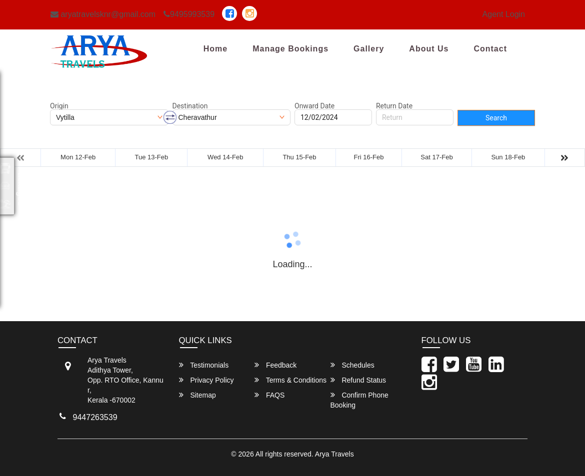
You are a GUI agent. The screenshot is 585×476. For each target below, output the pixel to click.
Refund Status (358, 380)
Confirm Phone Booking (359, 400)
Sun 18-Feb (508, 157)
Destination (190, 105)
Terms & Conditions (290, 380)
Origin (59, 105)
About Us (428, 48)
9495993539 (189, 14)
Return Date (394, 105)
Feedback (275, 365)
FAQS (269, 395)
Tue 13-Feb (151, 157)
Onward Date (314, 105)
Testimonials (204, 365)
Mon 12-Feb (78, 157)
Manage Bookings (290, 48)
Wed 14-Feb (225, 157)
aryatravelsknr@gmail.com (103, 14)
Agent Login (503, 14)
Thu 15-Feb (299, 157)
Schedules (352, 365)
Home (216, 48)
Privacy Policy (206, 380)
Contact (490, 48)
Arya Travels (334, 454)
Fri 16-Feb (369, 157)
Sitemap (197, 395)
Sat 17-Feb (436, 157)
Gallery (369, 48)
